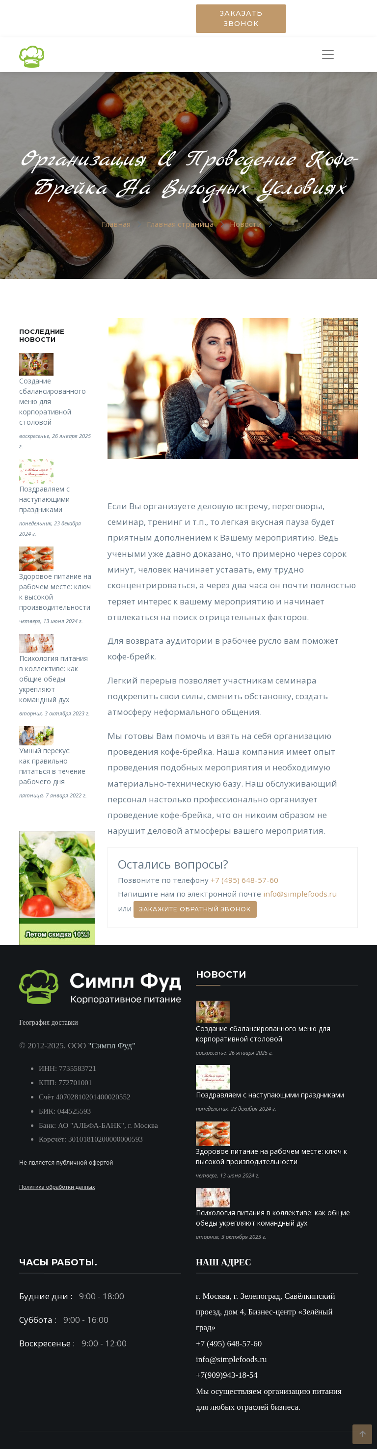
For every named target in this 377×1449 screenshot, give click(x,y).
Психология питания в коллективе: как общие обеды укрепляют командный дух (53, 679)
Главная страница (180, 224)
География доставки (48, 1022)
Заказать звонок (241, 18)
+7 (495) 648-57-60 (244, 880)
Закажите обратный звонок (195, 909)
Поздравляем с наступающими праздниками (44, 499)
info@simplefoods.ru (300, 894)
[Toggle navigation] (325, 54)
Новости (246, 224)
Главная (116, 224)
